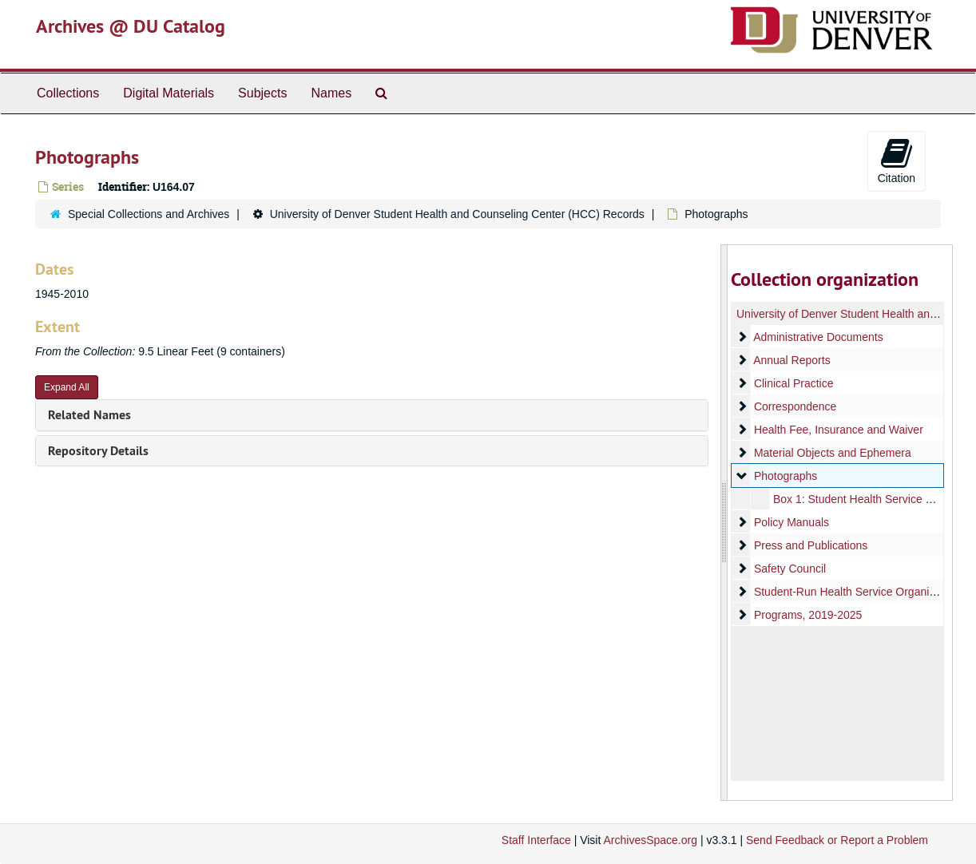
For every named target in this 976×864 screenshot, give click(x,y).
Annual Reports (792, 360)
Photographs (785, 476)
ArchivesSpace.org (650, 840)
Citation (896, 160)
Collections (68, 93)
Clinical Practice (794, 383)
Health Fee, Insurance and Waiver (838, 429)
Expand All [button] (66, 387)
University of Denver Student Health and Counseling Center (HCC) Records (457, 214)
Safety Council (790, 568)
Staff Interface (536, 840)
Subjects (262, 93)
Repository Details (98, 450)
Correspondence (795, 406)
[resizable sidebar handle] (724, 522)
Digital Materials (168, 93)
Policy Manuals (791, 522)
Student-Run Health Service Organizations (859, 591)
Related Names (89, 414)
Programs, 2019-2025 (808, 614)
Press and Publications (810, 545)
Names (331, 93)
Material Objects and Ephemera (832, 452)
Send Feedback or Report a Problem (837, 840)
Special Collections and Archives (148, 214)
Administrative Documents (818, 337)
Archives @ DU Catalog (130, 26)
